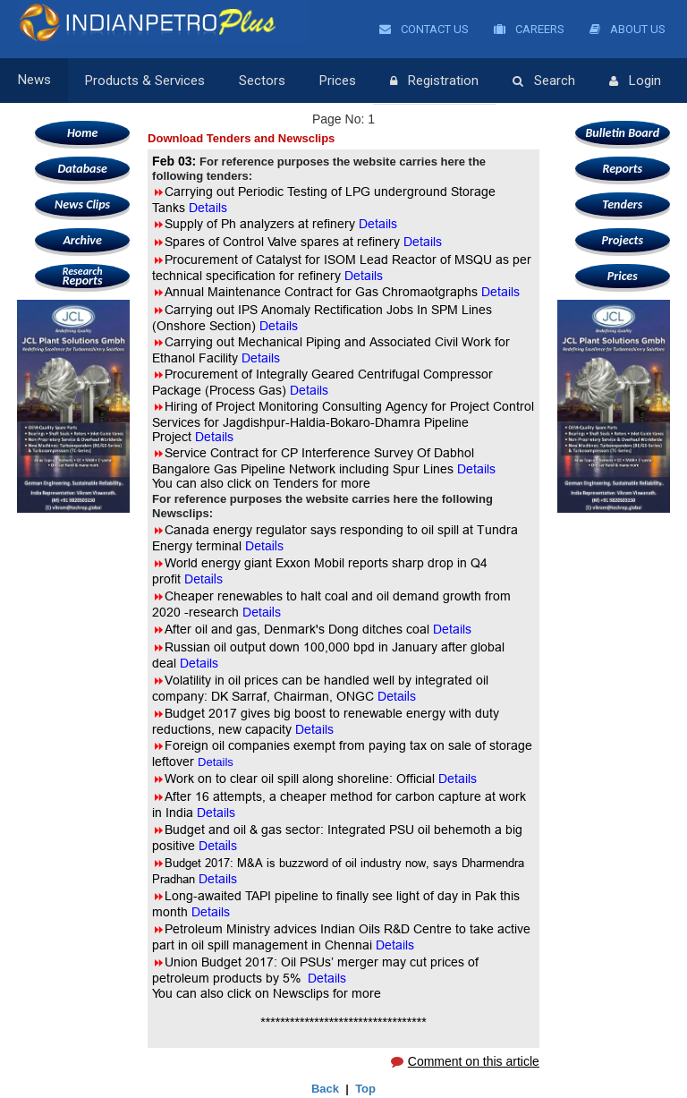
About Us (627, 29)
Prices (337, 80)
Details (363, 275)
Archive (82, 240)
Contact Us (424, 29)
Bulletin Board (623, 132)
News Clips (82, 204)
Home (82, 132)
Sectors (262, 80)
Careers (529, 29)
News (34, 80)
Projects (622, 240)
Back (325, 1088)
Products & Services (145, 80)
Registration (434, 81)
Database (81, 168)
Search (544, 81)
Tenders (622, 204)
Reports (82, 276)
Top (365, 1088)
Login (635, 81)
